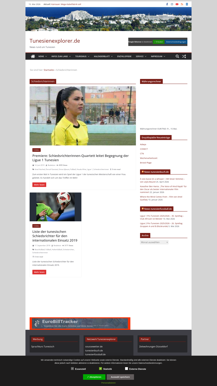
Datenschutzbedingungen (176, 42)
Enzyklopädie (124, 56)
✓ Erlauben (158, 42)
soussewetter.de (94, 346)
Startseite (49, 69)
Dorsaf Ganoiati (52, 169)
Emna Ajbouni (64, 169)
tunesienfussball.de (95, 354)
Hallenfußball (57, 249)
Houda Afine (81, 169)
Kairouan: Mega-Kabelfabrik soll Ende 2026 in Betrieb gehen (66, 5)
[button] (45, 56)
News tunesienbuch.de (156, 171)
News (41, 56)
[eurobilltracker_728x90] (80, 319)
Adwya (143, 144)
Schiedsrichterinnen (101, 169)
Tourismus (80, 56)
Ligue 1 (90, 169)
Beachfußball (40, 249)
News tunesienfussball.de (158, 208)
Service (140, 56)
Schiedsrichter (68, 249)
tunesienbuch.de (94, 350)
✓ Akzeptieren (94, 377)
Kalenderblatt (102, 56)
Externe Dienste (135, 368)
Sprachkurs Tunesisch (42, 346)
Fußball (36, 150)
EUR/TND (161, 128)
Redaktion (51, 165)
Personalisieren (108, 383)
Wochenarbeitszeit (148, 158)
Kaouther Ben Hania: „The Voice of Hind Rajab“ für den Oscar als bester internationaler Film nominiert (163, 189)
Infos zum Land (59, 56)
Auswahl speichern (120, 377)
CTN (142, 153)
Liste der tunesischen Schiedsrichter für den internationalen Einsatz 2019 (54, 235)
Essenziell (78, 368)
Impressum (156, 56)
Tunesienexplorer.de (55, 40)
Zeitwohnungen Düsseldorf (153, 346)
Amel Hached (40, 169)
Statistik (105, 368)
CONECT (144, 149)
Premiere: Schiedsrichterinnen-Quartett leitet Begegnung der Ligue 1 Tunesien (80, 157)
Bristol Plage (146, 162)
